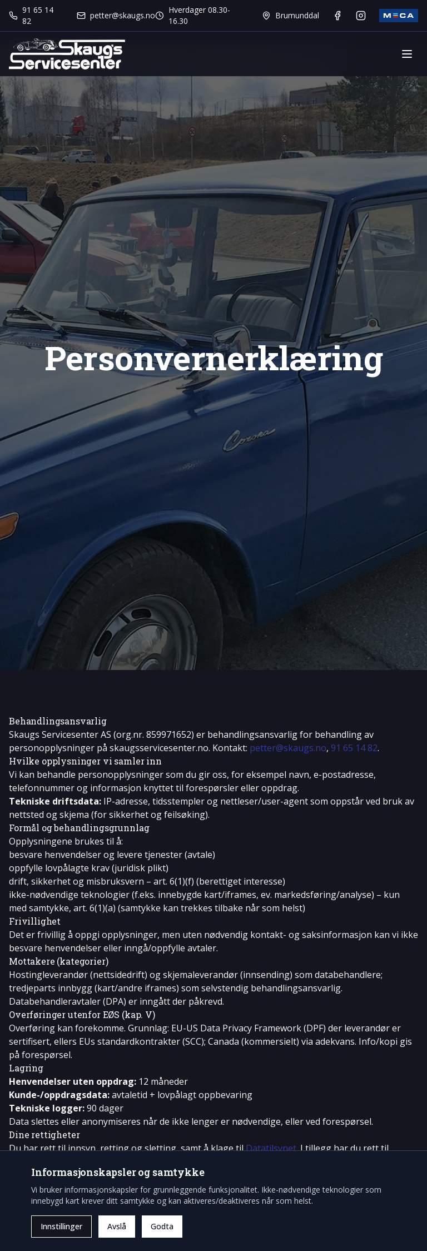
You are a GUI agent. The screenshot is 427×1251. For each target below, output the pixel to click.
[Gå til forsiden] (67, 54)
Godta (162, 1226)
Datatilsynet (271, 1148)
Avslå (116, 1226)
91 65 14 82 (354, 748)
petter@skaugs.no (288, 748)
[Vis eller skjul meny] (407, 54)
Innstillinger (61, 1226)
